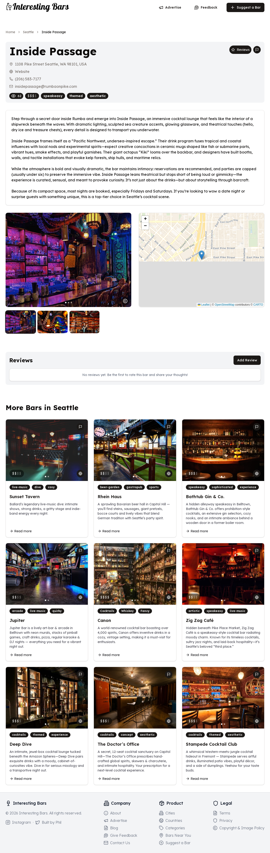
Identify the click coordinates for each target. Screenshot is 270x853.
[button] (201, 255)
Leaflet (204, 304)
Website (22, 71)
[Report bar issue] (257, 49)
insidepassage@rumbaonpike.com (46, 86)
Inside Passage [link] (54, 32)
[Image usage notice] (125, 301)
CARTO (258, 304)
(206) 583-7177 (28, 79)
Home (10, 32)
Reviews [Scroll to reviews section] (240, 50)
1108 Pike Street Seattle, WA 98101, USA (51, 64)
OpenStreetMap (224, 304)
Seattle (28, 32)
